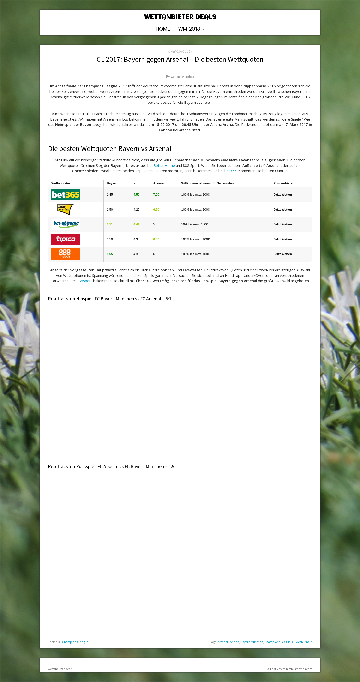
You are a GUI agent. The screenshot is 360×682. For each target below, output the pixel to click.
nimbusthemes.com (299, 668)
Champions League (75, 642)
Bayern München (251, 642)
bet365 (230, 170)
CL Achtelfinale (302, 642)
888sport (84, 280)
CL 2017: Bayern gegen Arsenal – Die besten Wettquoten (180, 59)
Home (163, 29)
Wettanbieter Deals (180, 17)
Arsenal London (228, 642)
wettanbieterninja (182, 76)
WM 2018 (191, 29)
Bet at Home (164, 165)
